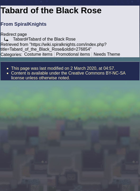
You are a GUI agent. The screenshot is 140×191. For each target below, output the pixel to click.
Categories (11, 54)
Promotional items (73, 54)
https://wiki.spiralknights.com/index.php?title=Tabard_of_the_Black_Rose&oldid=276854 (54, 46)
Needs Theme (107, 54)
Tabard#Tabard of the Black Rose (44, 39)
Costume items (38, 54)
